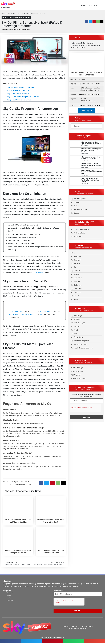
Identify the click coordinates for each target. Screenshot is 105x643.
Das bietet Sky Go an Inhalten (18, 91)
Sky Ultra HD (75, 281)
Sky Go (73, 267)
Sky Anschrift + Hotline (79, 209)
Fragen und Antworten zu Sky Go (19, 100)
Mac (41, 314)
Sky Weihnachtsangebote (80, 341)
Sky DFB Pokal (76, 319)
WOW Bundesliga (77, 368)
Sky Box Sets (75, 264)
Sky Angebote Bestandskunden (82, 348)
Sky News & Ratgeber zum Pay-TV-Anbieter (16, 17)
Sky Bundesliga (76, 316)
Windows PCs (45, 311)
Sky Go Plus (38, 272)
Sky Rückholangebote (78, 199)
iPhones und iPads (15, 311)
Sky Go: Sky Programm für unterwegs (20, 87)
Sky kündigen (75, 202)
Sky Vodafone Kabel (78, 233)
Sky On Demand (76, 285)
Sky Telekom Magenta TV (80, 229)
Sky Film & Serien (77, 337)
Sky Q (73, 253)
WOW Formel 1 (76, 375)
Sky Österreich (76, 260)
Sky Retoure (75, 206)
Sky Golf (74, 334)
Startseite (4, 14)
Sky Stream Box (76, 256)
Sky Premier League (78, 323)
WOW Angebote (93, 5)
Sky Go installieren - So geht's (18, 94)
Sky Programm (76, 292)
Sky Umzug (75, 213)
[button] (103, 5)
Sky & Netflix (75, 271)
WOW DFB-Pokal (77, 371)
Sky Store (74, 299)
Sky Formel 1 (75, 326)
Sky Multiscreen (76, 278)
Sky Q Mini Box (76, 289)
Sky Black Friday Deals (79, 344)
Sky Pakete (84, 5)
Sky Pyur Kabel (76, 236)
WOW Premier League (78, 379)
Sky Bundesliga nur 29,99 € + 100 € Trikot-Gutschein (86, 73)
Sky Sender (75, 296)
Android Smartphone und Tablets (21, 314)
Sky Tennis (75, 330)
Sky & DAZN (75, 274)
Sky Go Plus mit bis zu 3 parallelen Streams (23, 97)
